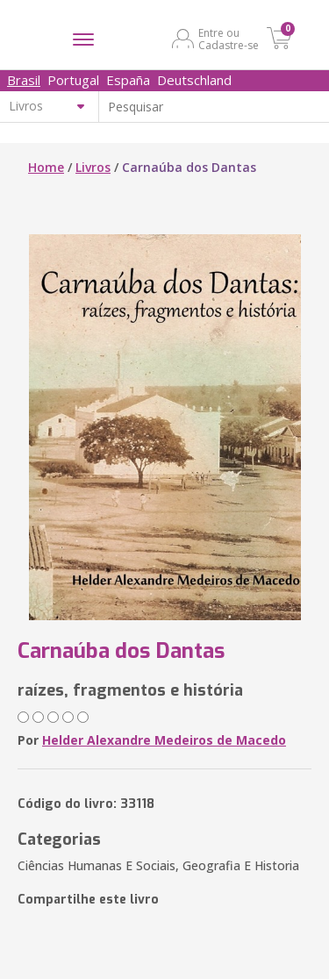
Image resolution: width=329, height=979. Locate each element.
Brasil (23, 80)
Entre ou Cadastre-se (228, 38)
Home (46, 167)
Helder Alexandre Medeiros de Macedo (164, 740)
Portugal (73, 80)
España (128, 80)
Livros (93, 167)
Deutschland (194, 80)
